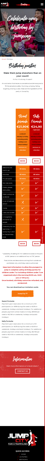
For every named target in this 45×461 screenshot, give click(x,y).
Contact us (22, 371)
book (36, 244)
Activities (22, 457)
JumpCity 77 (22, 293)
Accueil (4, 59)
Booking (24, 4)
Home (22, 454)
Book (22, 161)
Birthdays (23, 459)
